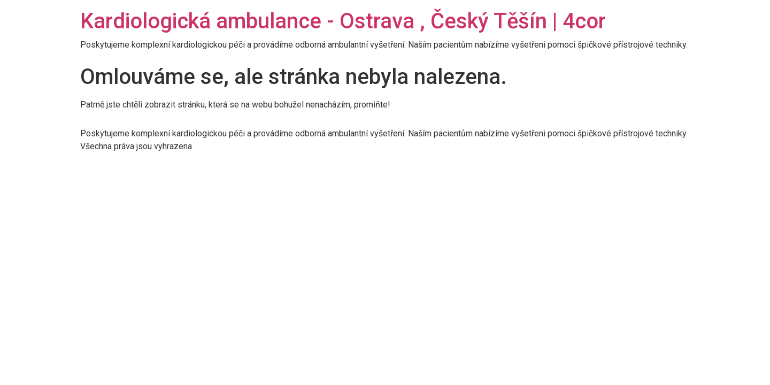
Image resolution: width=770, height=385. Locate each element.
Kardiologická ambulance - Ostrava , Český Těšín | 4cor (343, 21)
